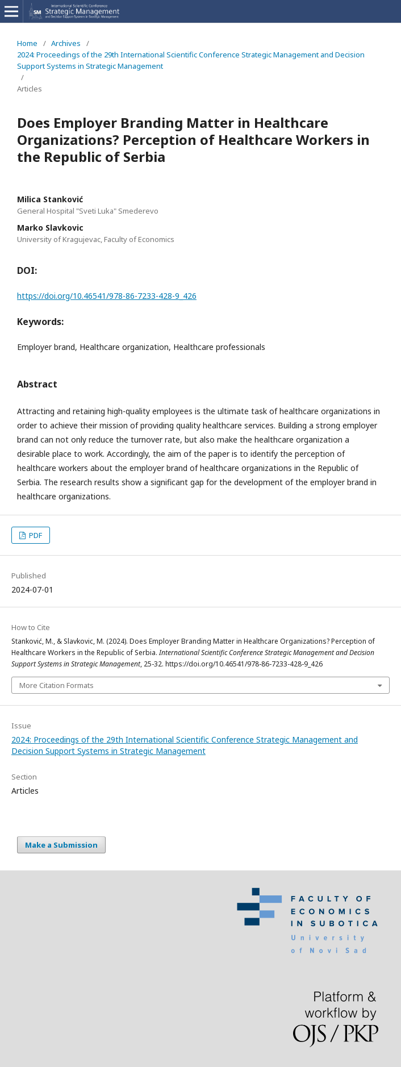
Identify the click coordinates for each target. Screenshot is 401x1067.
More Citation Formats (56, 685)
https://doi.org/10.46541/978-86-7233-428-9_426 (107, 295)
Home (27, 43)
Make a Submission (61, 845)
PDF (34, 535)
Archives (66, 43)
